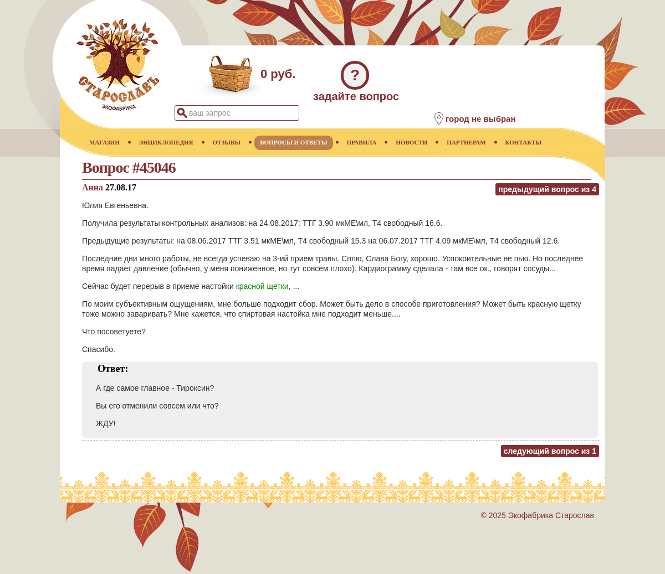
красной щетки (262, 286)
